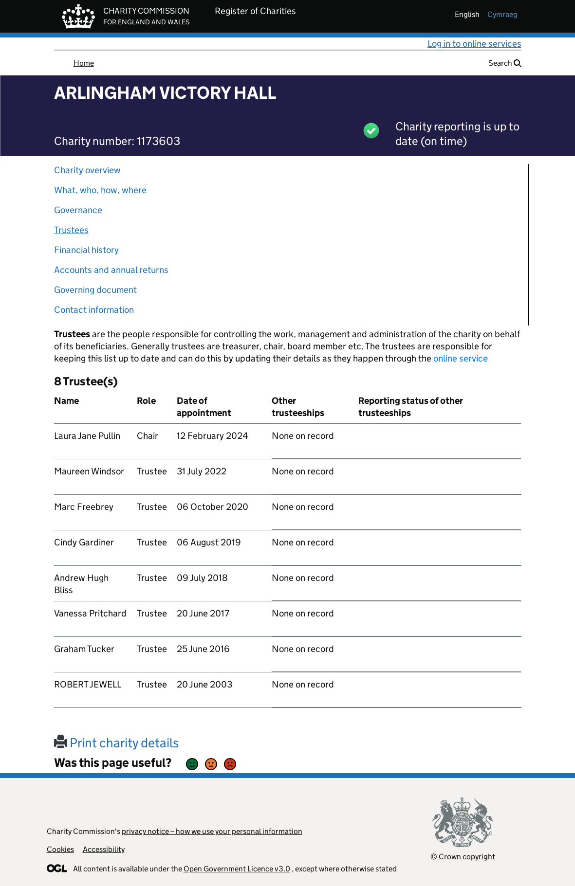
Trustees (71, 229)
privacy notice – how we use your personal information (212, 831)
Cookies (60, 849)
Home (84, 63)
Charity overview (87, 170)
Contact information (94, 309)
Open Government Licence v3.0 (237, 868)
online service (460, 358)
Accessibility (104, 849)
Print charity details (116, 743)
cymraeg (502, 14)
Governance (78, 210)
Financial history (86, 249)
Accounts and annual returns (111, 269)
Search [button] (504, 63)
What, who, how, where (100, 190)
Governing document (95, 289)
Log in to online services (474, 43)
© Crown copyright (462, 856)
